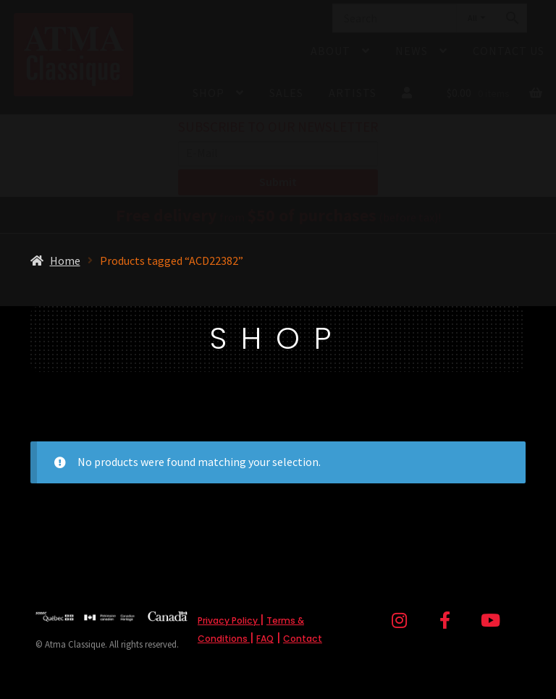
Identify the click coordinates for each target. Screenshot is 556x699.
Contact (302, 638)
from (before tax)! (278, 217)
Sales (286, 92)
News (411, 50)
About (330, 50)
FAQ (265, 638)
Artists (352, 92)
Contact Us (508, 50)
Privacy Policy (229, 620)
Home (65, 260)
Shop (208, 92)
